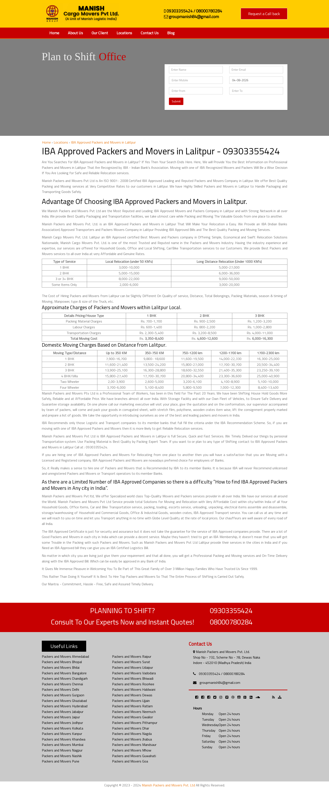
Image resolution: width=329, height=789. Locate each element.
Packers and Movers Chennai (62, 684)
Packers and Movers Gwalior (132, 717)
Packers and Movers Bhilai (61, 667)
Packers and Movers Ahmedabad (65, 656)
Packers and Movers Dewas (132, 695)
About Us (75, 33)
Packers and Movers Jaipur (61, 717)
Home (54, 33)
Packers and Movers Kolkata (62, 728)
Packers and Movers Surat (131, 661)
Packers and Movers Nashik (62, 755)
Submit (176, 101)
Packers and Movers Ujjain (131, 700)
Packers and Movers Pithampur (134, 722)
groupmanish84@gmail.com (220, 682)
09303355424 (231, 610)
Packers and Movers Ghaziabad (64, 700)
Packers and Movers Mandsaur (134, 744)
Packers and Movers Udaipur (132, 667)
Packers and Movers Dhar (130, 728)
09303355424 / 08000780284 (222, 673)
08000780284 (231, 622)
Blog (171, 33)
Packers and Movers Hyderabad (64, 706)
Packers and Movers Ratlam (132, 706)
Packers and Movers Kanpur (62, 733)
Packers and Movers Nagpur (62, 750)
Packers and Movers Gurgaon (63, 695)
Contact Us (150, 33)
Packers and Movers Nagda (132, 733)
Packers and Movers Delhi (60, 689)
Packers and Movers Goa (130, 761)
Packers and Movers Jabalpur (62, 711)
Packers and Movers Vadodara (134, 673)
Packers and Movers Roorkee (133, 684)
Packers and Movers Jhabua (132, 739)
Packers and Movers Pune (60, 761)
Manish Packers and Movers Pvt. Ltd (168, 785)
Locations (124, 33)
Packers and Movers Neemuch (134, 711)
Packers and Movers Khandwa (63, 739)
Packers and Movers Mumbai (62, 744)
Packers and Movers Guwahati (134, 755)
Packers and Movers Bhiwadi (132, 678)
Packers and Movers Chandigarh (65, 678)
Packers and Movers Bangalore (64, 673)
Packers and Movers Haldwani (133, 689)
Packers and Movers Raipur (131, 656)
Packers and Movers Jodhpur (62, 722)
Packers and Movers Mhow (131, 750)
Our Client (100, 33)
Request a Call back (264, 14)
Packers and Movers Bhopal (62, 661)
